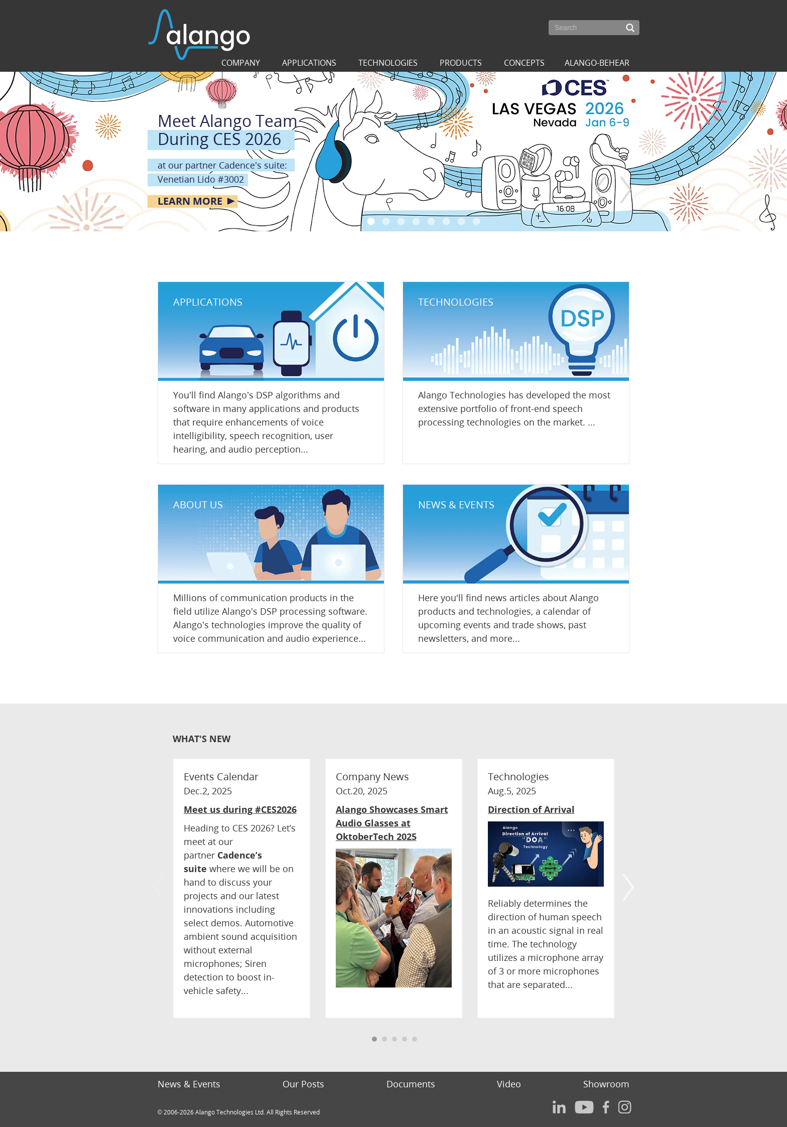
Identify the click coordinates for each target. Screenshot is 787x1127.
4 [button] (416, 221)
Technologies (388, 62)
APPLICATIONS (207, 302)
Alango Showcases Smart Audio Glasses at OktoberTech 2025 (392, 822)
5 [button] (431, 221)
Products (461, 62)
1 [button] (371, 221)
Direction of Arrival (531, 809)
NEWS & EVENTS (456, 504)
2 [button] (386, 221)
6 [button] (446, 221)
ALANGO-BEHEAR (597, 62)
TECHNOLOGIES (455, 302)
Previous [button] (600, 190)
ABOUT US (198, 504)
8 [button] (476, 221)
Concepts (524, 62)
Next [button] (625, 190)
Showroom (606, 1084)
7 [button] (461, 221)
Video (509, 1084)
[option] (393, 151)
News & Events (189, 1084)
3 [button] (401, 221)
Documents (410, 1084)
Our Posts (303, 1084)
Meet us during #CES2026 (240, 809)
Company (240, 62)
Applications (309, 62)
